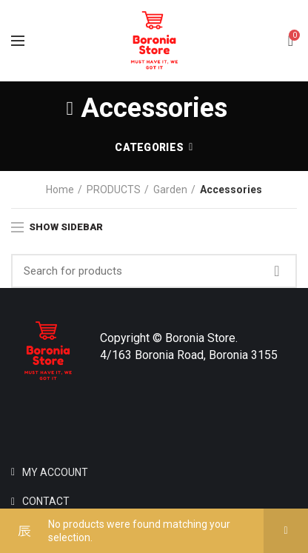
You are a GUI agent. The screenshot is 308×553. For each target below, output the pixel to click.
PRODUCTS (114, 189)
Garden (170, 189)
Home (60, 189)
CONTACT (46, 501)
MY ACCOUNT (55, 472)
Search (276, 271)
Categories (149, 147)
